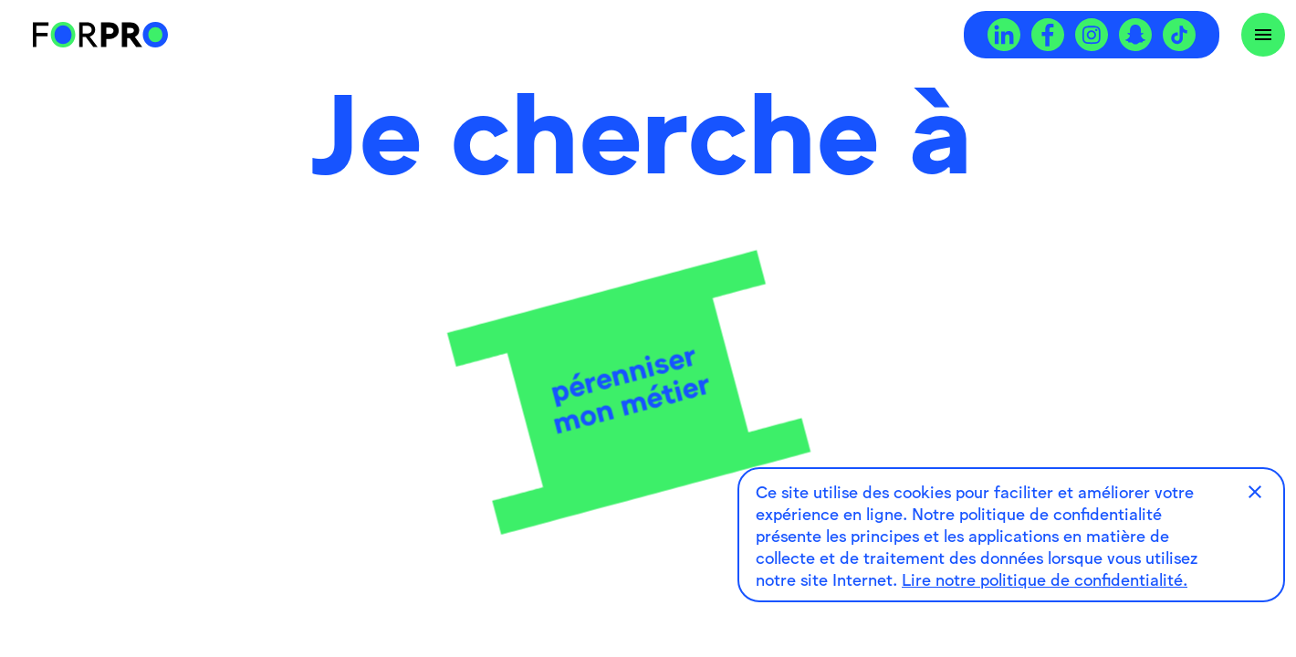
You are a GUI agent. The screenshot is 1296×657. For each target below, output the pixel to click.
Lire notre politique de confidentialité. (1044, 578)
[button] (1255, 492)
